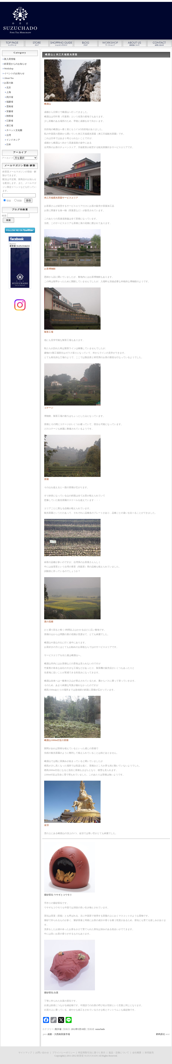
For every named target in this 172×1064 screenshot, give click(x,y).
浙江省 (9, 125)
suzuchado (100, 1029)
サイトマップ (25, 1052)
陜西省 (9, 116)
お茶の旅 (8, 83)
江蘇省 (9, 120)
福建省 (9, 101)
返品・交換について (119, 1052)
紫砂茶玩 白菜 (51, 992)
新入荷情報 (9, 59)
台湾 (8, 135)
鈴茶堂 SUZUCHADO (87, 1055)
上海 (8, 92)
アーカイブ (7, 158)
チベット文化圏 (14, 130)
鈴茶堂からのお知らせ (15, 64)
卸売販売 (149, 1052)
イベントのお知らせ (14, 73)
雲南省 (9, 106)
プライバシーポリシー (63, 1052)
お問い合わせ (42, 1052)
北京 (8, 87)
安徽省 (9, 111)
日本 (8, 144)
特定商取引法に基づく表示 (91, 1052)
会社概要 (136, 1052)
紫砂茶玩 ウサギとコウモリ (58, 894)
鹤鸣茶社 (160, 1034)
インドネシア (13, 139)
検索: (4, 215)
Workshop (8, 68)
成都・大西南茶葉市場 (58, 1034)
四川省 (58, 1029)
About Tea (9, 78)
